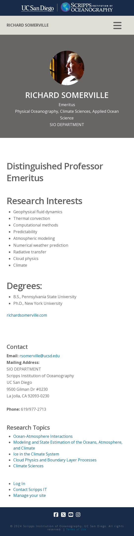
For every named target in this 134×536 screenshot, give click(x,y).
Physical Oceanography (36, 111)
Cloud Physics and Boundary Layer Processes (55, 460)
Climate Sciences (75, 111)
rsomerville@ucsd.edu (39, 355)
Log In (19, 483)
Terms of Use (76, 529)
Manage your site (29, 495)
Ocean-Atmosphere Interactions (43, 436)
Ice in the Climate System (36, 454)
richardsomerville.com (27, 315)
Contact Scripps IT (30, 489)
